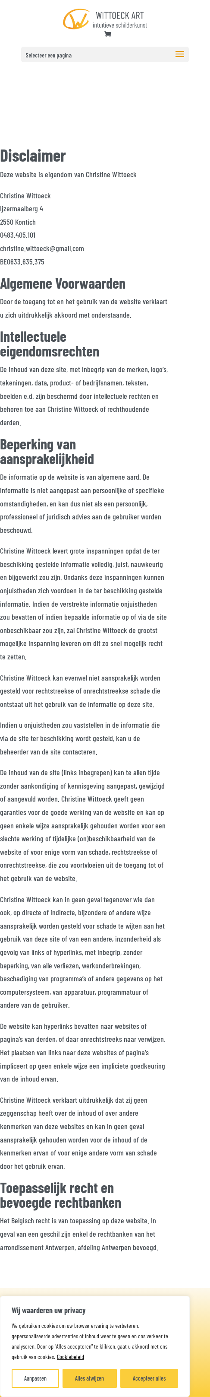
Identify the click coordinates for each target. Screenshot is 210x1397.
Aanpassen (35, 1378)
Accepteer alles (149, 1378)
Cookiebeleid (70, 1356)
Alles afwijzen (89, 1378)
